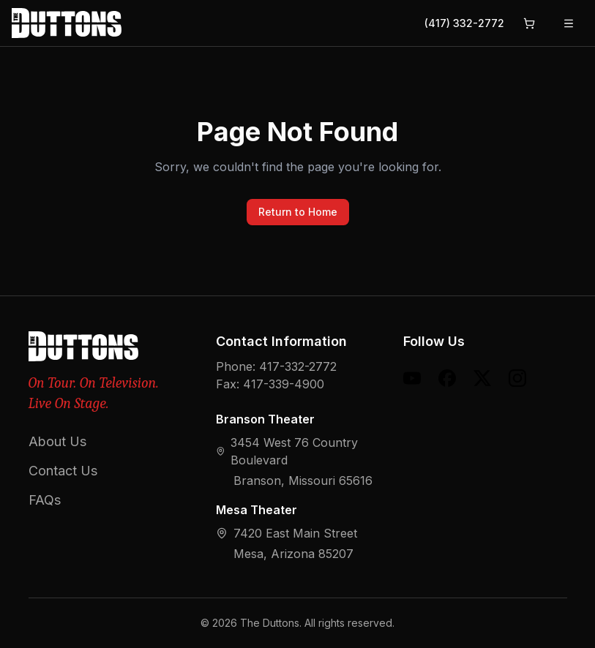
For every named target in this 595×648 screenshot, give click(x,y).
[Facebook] (447, 378)
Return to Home (297, 212)
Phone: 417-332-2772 (276, 366)
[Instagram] (517, 378)
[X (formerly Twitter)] (482, 378)
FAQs (45, 500)
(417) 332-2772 (464, 23)
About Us (57, 441)
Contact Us (63, 470)
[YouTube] (412, 378)
